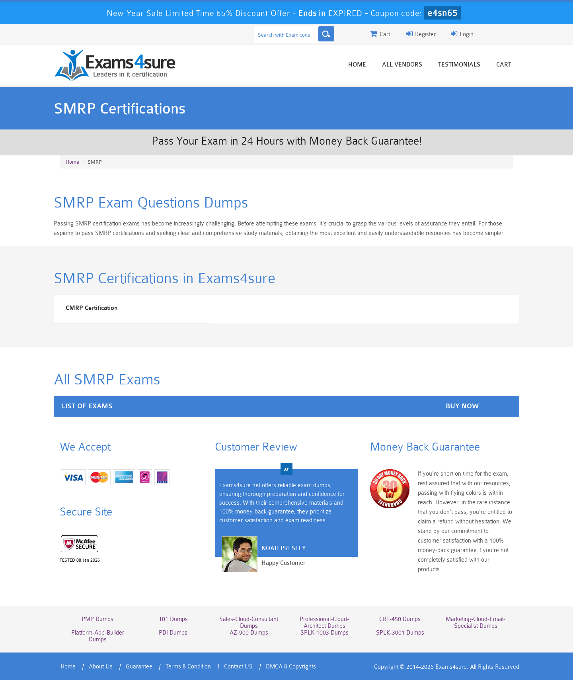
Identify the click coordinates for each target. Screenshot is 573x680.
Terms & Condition (188, 666)
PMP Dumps (97, 619)
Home (357, 64)
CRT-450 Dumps (400, 619)
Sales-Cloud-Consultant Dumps (248, 622)
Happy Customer (283, 563)
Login (462, 34)
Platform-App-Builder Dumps (97, 636)
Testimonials (459, 64)
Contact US (238, 666)
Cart (503, 64)
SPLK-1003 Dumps (324, 632)
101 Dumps (173, 619)
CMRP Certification (91, 308)
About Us (101, 666)
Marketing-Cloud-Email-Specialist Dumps (475, 622)
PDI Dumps (173, 632)
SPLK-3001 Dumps (400, 632)
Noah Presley (283, 548)
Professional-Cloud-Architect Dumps (324, 622)
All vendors (402, 64)
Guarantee (139, 666)
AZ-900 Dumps (249, 632)
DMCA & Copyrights (291, 666)
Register (421, 34)
